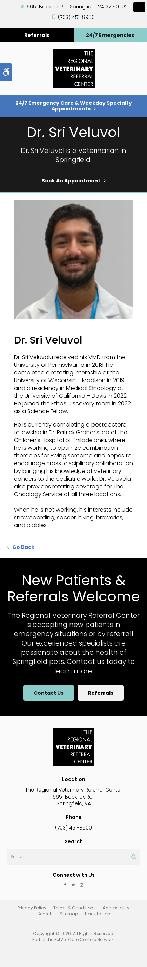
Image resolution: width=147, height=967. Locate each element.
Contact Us (49, 693)
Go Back (23, 547)
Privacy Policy (32, 908)
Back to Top (97, 914)
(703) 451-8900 (76, 17)
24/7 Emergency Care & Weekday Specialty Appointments (73, 105)
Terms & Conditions (74, 908)
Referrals (36, 35)
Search (45, 914)
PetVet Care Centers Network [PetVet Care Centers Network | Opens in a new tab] (84, 939)
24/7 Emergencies (110, 35)
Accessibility (116, 908)
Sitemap (69, 914)
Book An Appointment (70, 181)
